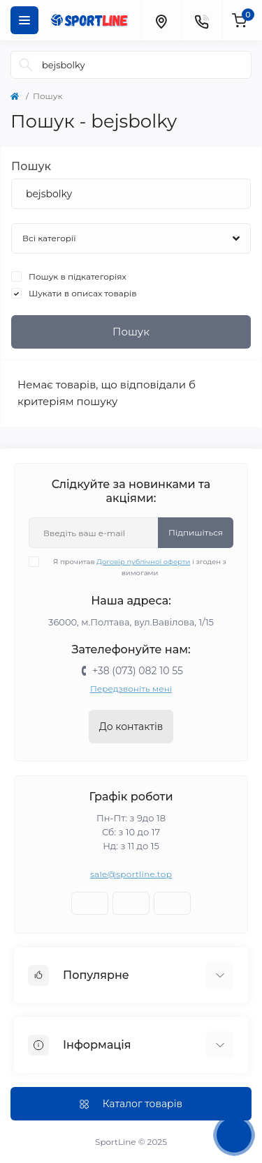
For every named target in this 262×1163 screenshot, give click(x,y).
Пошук (31, 166)
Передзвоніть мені (131, 688)
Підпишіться (195, 532)
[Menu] (24, 20)
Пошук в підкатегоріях (77, 276)
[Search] (25, 65)
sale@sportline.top (131, 874)
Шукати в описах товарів (83, 293)
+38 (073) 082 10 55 (137, 670)
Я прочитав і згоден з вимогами (136, 566)
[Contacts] (201, 20)
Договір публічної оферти (143, 561)
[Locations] (160, 20)
